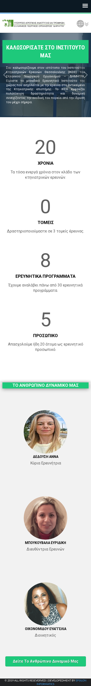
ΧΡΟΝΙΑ (45, 163)
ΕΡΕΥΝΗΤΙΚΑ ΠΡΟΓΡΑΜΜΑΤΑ (45, 276)
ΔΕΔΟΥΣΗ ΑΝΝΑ (45, 457)
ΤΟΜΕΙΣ (46, 222)
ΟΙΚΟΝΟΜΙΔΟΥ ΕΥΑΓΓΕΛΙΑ (45, 629)
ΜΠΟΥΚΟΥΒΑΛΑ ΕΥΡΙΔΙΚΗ (45, 543)
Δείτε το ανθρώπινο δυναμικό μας (45, 661)
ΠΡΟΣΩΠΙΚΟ (45, 335)
